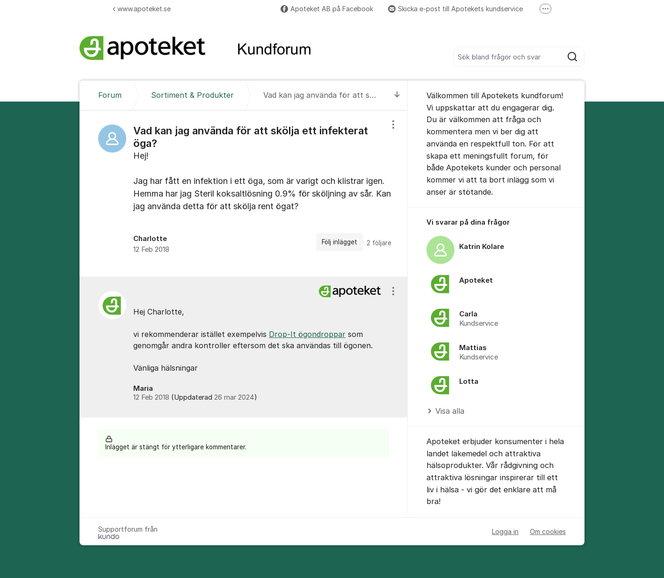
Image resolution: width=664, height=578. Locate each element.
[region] (243, 193)
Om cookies (548, 531)
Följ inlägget (339, 242)
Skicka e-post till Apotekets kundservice (455, 9)
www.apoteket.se (142, 9)
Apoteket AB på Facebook (327, 9)
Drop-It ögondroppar (307, 334)
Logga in (505, 531)
